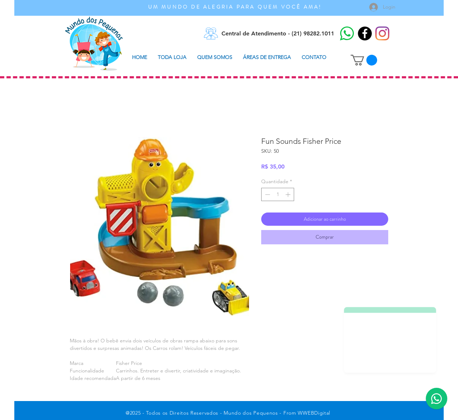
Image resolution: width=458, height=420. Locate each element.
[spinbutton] (277, 194)
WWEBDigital (314, 413)
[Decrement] (266, 194)
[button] (364, 60)
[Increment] (288, 194)
